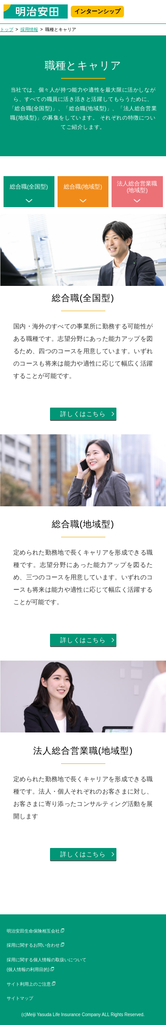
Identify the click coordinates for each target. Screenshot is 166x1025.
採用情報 (29, 29)
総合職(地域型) (83, 187)
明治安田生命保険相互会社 (33, 931)
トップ (6, 29)
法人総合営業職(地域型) (137, 187)
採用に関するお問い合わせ (33, 945)
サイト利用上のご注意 (29, 984)
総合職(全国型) (29, 187)
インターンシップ (97, 11)
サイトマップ (20, 998)
